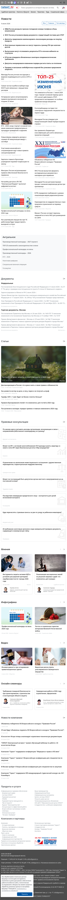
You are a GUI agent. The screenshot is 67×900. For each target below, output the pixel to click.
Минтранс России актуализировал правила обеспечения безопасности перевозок (14, 172)
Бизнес (33, 12)
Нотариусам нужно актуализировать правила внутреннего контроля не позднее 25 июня (14, 99)
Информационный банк (42, 793)
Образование (12, 133)
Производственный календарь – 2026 (17, 253)
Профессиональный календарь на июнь (18, 249)
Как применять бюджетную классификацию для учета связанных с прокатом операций (49, 132)
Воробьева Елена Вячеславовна (53, 700)
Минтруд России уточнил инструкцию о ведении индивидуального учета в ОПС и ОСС (16, 77)
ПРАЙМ (4, 799)
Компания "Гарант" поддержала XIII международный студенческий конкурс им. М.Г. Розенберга (32, 774)
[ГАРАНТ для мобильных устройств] (5, 2)
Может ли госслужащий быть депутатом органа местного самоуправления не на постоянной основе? (33, 480)
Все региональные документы (9, 330)
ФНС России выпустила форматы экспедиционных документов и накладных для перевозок (47, 173)
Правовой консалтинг (9, 797)
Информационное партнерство (12, 839)
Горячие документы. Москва (13, 310)
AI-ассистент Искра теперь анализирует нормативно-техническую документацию (31, 736)
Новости (6, 18)
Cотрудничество (40, 827)
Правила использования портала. (48, 879)
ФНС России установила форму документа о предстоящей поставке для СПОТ (34, 35)
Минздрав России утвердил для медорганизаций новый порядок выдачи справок (50, 121)
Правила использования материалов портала (16, 841)
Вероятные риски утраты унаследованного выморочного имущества (47, 669)
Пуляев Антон (14, 588)
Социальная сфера (57, 12)
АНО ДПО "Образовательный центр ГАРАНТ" (49, 803)
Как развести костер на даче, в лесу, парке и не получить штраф (25, 391)
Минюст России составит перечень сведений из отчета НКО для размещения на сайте (50, 215)
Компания (4, 823)
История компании (8, 825)
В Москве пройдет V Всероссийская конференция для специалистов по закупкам (31, 767)
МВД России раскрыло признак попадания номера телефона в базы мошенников (31, 30)
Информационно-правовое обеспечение (14, 791)
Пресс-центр (5, 833)
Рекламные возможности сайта (51, 863)
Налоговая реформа (10, 261)
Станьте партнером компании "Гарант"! (47, 825)
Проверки (48, 220)
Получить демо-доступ (42, 799)
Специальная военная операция (14, 264)
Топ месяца (60, 23)
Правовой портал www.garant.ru (12, 801)
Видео (4, 642)
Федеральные (7, 283)
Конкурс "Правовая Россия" (43, 829)
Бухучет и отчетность (9, 439)
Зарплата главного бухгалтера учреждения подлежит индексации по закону (15, 161)
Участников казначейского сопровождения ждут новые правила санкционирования (14, 150)
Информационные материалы (44, 795)
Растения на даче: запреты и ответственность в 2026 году (26, 377)
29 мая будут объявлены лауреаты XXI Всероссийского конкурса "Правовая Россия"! (32, 730)
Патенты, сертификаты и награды (13, 827)
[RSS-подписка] (31, 2)
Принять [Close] (25, 894)
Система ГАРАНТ (7, 795)
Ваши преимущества (41, 791)
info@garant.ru (59, 892)
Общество (45, 104)
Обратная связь (7, 831)
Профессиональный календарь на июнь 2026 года (15, 212)
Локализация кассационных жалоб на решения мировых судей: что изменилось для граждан (49, 576)
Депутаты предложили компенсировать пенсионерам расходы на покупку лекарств (33, 40)
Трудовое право (8, 489)
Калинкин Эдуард (49, 588)
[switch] (17, 7)
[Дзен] (12, 2)
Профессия (15, 104)
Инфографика (9, 602)
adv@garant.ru (35, 863)
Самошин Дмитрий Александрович (16, 700)
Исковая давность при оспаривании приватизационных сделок (15, 668)
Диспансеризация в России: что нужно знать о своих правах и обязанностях (29, 385)
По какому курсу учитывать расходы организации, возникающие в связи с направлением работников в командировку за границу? (30, 430)
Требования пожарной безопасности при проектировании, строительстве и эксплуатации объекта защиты (16, 693)
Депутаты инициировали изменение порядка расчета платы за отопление (33, 63)
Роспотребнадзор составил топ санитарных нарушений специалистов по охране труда (50, 110)
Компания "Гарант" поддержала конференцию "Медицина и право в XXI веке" (30, 752)
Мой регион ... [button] (62, 330)
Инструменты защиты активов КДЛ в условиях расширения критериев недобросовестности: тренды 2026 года (16, 577)
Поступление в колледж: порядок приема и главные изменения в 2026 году (29, 409)
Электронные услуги (8, 813)
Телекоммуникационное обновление (46, 801)
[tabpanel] (33, 48)
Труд (47, 12)
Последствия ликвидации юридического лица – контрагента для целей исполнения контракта (29, 497)
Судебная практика (8, 12)
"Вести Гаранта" (7, 803)
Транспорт (15, 177)
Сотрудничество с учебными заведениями (48, 805)
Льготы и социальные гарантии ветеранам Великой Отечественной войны (48, 628)
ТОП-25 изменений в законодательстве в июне (20, 246)
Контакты (38, 831)
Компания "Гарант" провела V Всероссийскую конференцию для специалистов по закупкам (31, 759)
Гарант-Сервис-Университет (41, 896)
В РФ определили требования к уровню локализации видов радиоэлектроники (49, 194)
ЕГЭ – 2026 (6, 257)
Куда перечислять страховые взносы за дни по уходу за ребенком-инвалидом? (32, 512)
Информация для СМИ (9, 837)
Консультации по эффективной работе (14, 807)
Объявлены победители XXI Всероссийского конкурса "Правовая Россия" (48, 162)
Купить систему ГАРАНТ (42, 797)
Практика (40, 12)
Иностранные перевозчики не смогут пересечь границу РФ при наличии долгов (32, 46)
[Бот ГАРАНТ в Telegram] (21, 2)
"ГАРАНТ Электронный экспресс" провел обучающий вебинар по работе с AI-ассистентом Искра (29, 744)
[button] (60, 2)
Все (44, 23)
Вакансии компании (8, 829)
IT (12, 188)
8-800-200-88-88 (6, 854)
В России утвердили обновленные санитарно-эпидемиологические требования (30, 58)
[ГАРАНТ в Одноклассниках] (24, 2)
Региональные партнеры (43, 823)
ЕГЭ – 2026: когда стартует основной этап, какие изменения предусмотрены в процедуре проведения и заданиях (16, 128)
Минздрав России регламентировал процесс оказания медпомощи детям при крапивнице (50, 184)
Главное (51, 23)
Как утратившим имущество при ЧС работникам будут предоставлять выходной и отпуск (14, 222)
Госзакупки (7, 268)
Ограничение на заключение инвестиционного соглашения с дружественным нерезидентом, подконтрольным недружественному (32, 463)
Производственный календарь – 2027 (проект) (20, 242)
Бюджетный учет (16, 92)
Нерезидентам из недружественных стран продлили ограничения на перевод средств (50, 204)
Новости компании (8, 835)
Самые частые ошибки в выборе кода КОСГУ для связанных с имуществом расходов (15, 88)
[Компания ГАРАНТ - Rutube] (28, 2)
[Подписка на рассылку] (2, 2)
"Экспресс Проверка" (9, 815)
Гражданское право (9, 472)
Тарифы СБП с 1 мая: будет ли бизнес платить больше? (21, 397)
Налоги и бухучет (23, 12)
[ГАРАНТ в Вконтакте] (9, 2)
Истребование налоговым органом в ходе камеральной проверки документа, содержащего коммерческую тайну (32, 530)
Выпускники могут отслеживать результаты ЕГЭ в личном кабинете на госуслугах (31, 52)
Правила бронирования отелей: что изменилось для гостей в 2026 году (27, 403)
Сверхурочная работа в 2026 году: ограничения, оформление (49, 692)
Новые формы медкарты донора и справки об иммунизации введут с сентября (13, 139)
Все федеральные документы (9, 306)
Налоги (5, 456)
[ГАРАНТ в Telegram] (18, 2)
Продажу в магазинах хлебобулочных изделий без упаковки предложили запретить (33, 68)
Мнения (5, 549)
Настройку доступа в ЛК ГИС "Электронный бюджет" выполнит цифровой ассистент (13, 184)
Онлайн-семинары (11, 683)
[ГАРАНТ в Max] (15, 2)
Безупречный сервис (8, 793)
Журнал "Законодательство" (11, 805)
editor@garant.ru (32, 859)
